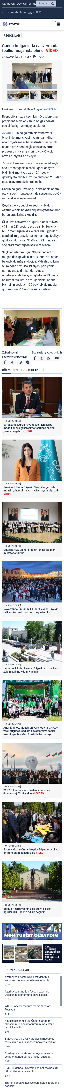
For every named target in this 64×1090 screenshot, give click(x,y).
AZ (3, 12)
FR (21, 12)
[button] (32, 76)
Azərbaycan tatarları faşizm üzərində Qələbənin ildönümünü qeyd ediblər (27, 993)
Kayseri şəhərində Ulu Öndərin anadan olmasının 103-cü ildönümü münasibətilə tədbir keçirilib (29, 1024)
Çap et (30, 56)
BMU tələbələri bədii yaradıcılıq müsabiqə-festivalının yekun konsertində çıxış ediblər (30, 1040)
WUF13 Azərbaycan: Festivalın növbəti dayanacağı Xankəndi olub (26, 792)
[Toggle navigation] (57, 24)
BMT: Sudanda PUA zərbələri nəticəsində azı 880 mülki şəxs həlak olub (31, 1069)
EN (12, 12)
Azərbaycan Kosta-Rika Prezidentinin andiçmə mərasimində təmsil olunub (27, 978)
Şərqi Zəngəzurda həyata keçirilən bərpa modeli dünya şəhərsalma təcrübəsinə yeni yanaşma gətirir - (29, 428)
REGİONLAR (12, 35)
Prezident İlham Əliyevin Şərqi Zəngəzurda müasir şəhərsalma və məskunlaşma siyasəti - (31, 490)
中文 (38, 12)
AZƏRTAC (50, 109)
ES (25, 12)
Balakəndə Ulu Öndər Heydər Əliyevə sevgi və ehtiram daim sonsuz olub (30, 851)
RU (8, 12)
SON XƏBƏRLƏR (18, 970)
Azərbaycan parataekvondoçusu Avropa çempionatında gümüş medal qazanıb (29, 1055)
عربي (31, 12)
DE (16, 12)
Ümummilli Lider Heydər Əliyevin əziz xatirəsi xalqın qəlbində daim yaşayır (30, 670)
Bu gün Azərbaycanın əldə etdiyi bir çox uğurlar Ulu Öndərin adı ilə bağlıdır (27, 910)
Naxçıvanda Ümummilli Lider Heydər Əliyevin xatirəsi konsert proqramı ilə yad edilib (30, 610)
